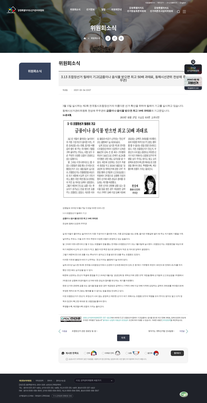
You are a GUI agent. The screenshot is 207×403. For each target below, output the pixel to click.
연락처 (49, 381)
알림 (103, 9)
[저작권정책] (166, 320)
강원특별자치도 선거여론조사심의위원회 (161, 9)
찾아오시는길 (60, 381)
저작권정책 (39, 381)
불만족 (150, 353)
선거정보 (90, 9)
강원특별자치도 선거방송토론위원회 (136, 9)
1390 (44, 396)
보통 (130, 353)
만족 (88, 353)
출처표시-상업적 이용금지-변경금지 (115, 320)
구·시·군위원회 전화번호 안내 (62, 396)
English (183, 3)
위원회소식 (75, 9)
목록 (123, 337)
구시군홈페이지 (171, 3)
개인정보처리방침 (25, 381)
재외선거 (160, 3)
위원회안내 (116, 9)
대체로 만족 (109, 353)
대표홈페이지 (150, 3)
